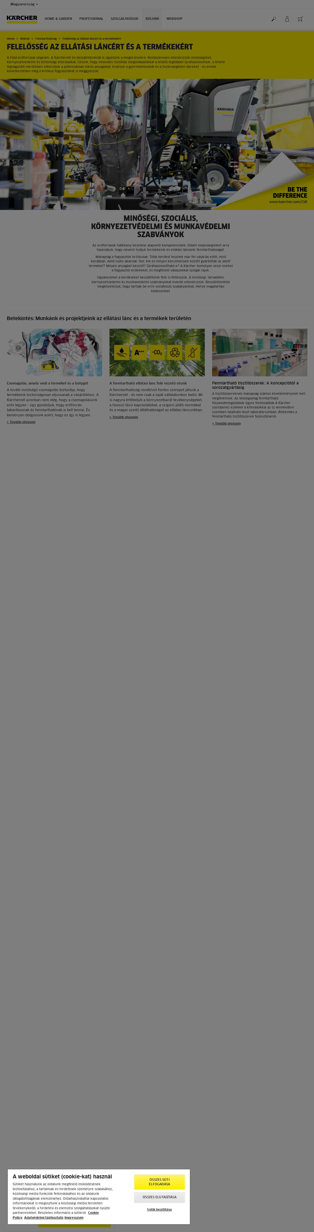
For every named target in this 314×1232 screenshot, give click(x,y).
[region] (99, 1196)
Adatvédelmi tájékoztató (43, 1218)
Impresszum (74, 1218)
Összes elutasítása (159, 1197)
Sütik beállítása (159, 1209)
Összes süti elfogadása (159, 1182)
